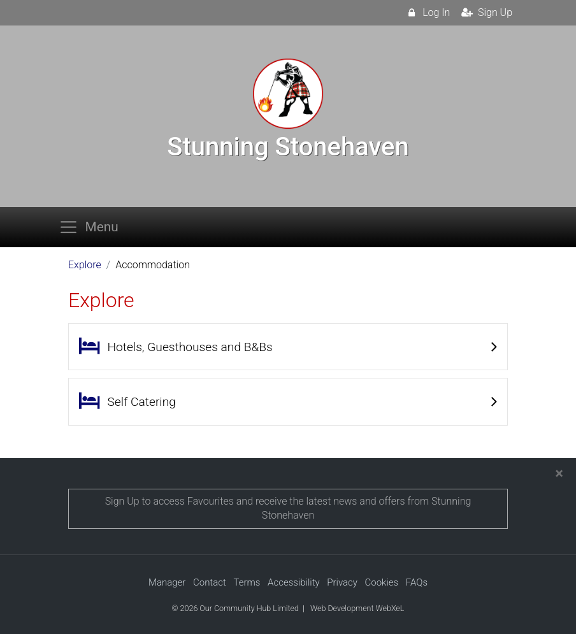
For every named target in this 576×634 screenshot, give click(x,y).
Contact (209, 582)
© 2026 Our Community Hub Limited (235, 608)
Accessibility (294, 582)
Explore (84, 265)
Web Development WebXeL (357, 608)
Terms (246, 582)
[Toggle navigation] (92, 227)
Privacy (342, 582)
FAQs (417, 582)
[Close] (559, 473)
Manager (166, 582)
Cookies (382, 582)
